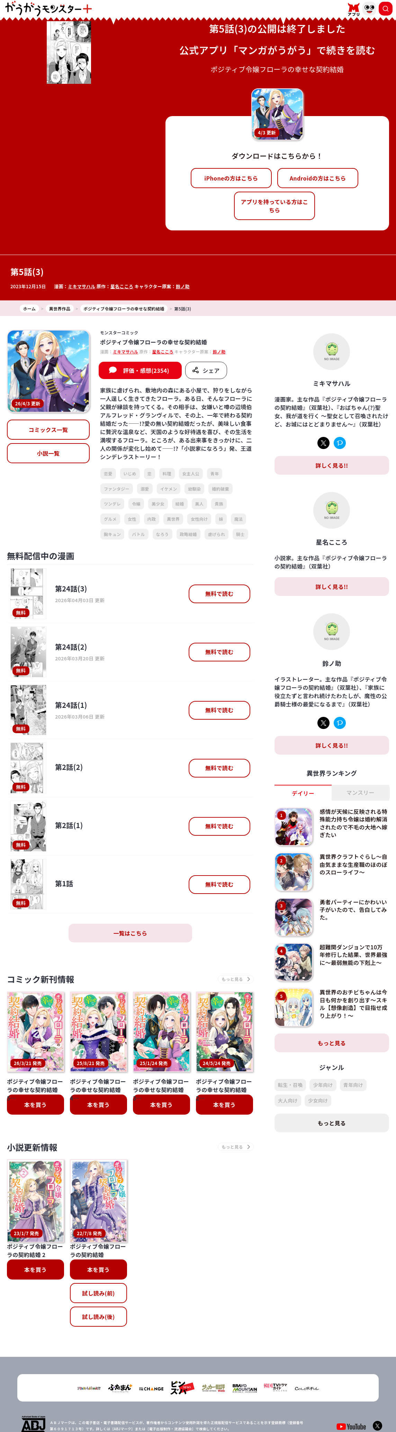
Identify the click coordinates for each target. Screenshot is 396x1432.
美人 (199, 504)
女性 (132, 519)
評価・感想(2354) (146, 370)
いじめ (130, 473)
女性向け (199, 519)
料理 (167, 473)
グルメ (110, 519)
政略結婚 (188, 534)
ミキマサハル (81, 286)
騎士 (240, 534)
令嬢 (136, 504)
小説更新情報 (32, 1147)
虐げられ (216, 534)
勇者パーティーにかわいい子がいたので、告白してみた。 (353, 910)
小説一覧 (48, 453)
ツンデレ (112, 504)
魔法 (238, 519)
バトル (138, 534)
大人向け (288, 1100)
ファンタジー (116, 489)
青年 (214, 473)
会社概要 (164, 1402)
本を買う (35, 1104)
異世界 (173, 519)
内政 (151, 519)
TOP (143, 1402)
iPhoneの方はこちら (231, 178)
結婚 (180, 504)
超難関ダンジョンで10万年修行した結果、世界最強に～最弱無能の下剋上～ (353, 955)
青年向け (353, 1084)
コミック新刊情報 (40, 979)
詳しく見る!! (331, 465)
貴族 (219, 504)
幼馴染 (194, 489)
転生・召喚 (290, 1084)
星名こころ (122, 286)
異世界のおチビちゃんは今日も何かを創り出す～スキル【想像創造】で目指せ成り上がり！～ (353, 1003)
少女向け (318, 1100)
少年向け (323, 1084)
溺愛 (145, 489)
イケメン (168, 489)
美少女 (158, 504)
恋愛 (108, 473)
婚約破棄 (220, 489)
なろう (162, 534)
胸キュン (112, 534)
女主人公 (190, 473)
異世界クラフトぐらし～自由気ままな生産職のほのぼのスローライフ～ (353, 864)
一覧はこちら (130, 933)
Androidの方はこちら (318, 178)
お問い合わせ (244, 1402)
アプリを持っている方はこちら (274, 205)
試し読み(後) (98, 1251)
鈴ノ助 (183, 286)
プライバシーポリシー (202, 1402)
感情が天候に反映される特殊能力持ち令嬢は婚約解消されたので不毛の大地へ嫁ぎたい (353, 823)
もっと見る (332, 1043)
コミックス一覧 (48, 429)
